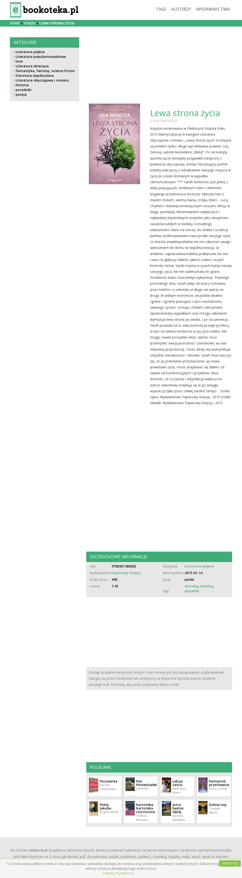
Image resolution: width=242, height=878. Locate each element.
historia (22, 85)
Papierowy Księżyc (126, 573)
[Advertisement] (44, 220)
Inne (19, 61)
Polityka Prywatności (118, 873)
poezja (21, 94)
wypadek (192, 591)
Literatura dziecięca (32, 66)
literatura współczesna (35, 75)
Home (15, 23)
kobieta (206, 586)
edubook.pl (38, 850)
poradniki (23, 89)
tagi (161, 9)
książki (30, 23)
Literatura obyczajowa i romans (42, 80)
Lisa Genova (163, 120)
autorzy (181, 9)
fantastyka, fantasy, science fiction (45, 71)
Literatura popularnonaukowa (41, 56)
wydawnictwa (213, 9)
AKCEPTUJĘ (230, 863)
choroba (191, 586)
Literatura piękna (30, 52)
